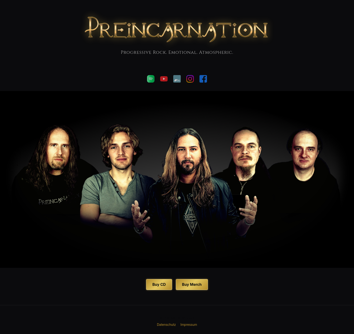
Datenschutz (166, 325)
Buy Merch (192, 284)
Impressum (189, 325)
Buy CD (159, 284)
